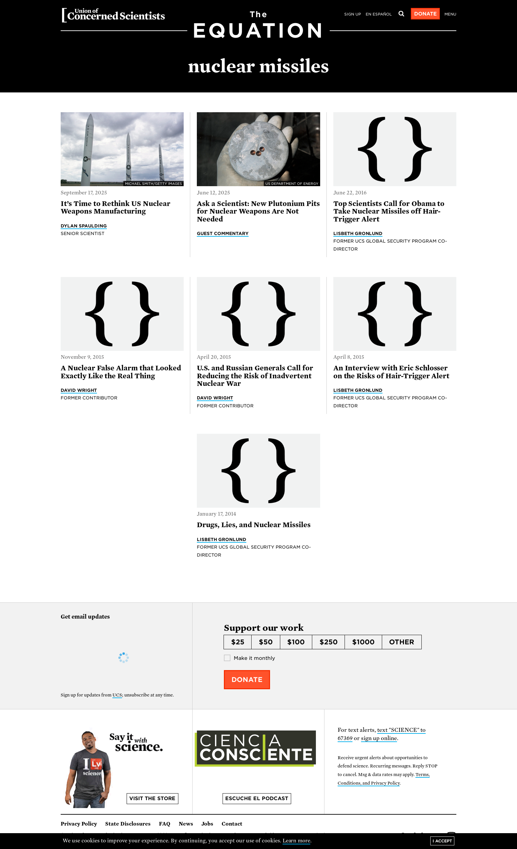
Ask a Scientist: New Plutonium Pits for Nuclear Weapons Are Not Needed (258, 211)
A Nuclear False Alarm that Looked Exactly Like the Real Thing (121, 372)
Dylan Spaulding (84, 225)
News (186, 824)
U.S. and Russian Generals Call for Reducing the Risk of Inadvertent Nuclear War (255, 376)
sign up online (379, 738)
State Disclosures (128, 824)
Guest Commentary (223, 233)
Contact (232, 824)
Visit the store (152, 798)
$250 (328, 642)
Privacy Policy (79, 824)
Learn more (297, 841)
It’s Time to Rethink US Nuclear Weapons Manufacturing (115, 207)
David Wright (79, 390)
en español (379, 14)
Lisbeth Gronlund (358, 233)
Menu (450, 14)
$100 (296, 642)
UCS (117, 695)
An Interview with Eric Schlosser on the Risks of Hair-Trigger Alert (391, 372)
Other (401, 642)
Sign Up (352, 14)
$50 (266, 642)
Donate (425, 14)
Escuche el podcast (256, 798)
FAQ (164, 824)
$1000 (363, 642)
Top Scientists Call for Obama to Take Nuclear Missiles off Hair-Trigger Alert (389, 211)
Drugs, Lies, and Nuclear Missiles (254, 525)
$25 (237, 642)
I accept (442, 840)
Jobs (207, 824)
